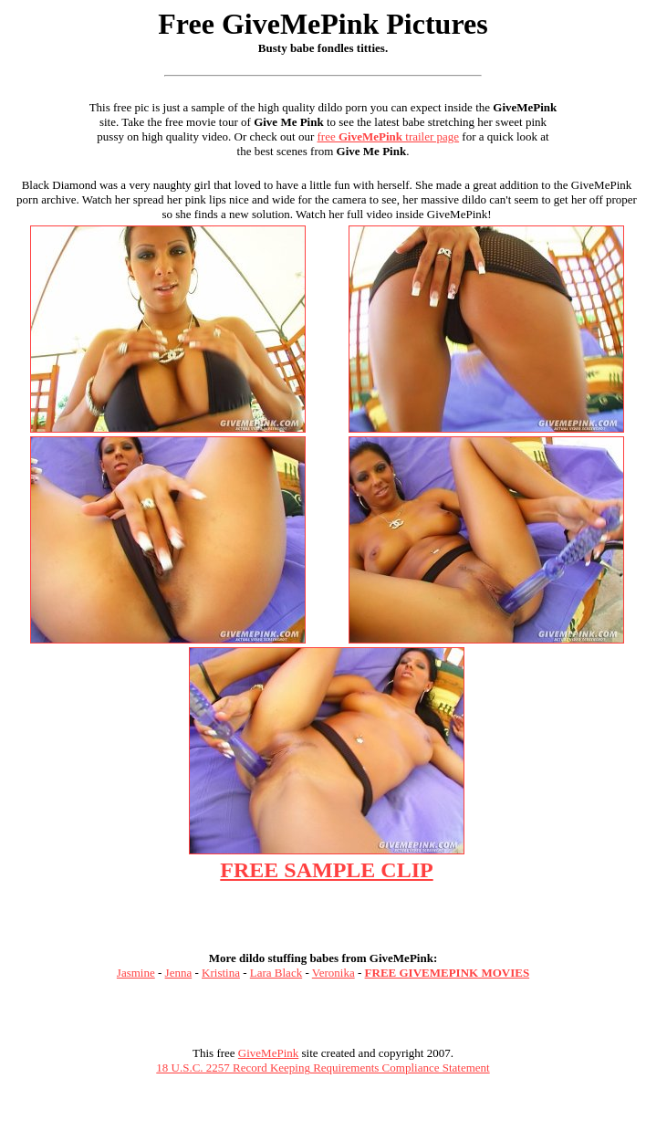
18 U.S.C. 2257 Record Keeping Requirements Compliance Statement (322, 1067)
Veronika (333, 972)
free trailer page (389, 136)
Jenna (179, 972)
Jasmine (136, 972)
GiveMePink (268, 1053)
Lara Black (276, 972)
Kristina (221, 972)
